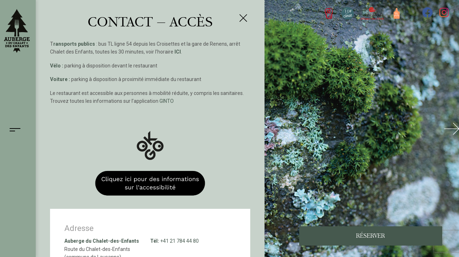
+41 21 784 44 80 (179, 241)
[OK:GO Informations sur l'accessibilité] (150, 158)
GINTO (166, 101)
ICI (177, 52)
